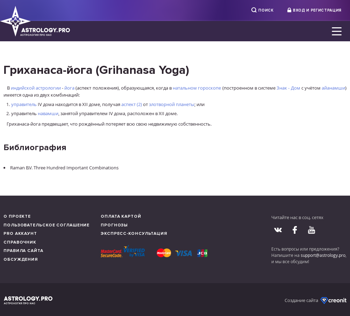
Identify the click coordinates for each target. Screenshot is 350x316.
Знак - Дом (288, 88)
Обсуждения (20, 259)
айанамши (333, 88)
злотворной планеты (171, 104)
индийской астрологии (36, 88)
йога (69, 88)
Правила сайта (23, 250)
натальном (185, 88)
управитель (24, 104)
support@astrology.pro (323, 255)
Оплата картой (121, 216)
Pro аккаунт (20, 233)
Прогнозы (114, 225)
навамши (48, 113)
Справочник (19, 242)
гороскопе (209, 88)
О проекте (17, 216)
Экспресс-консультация (134, 233)
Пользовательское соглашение (46, 225)
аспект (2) (131, 104)
